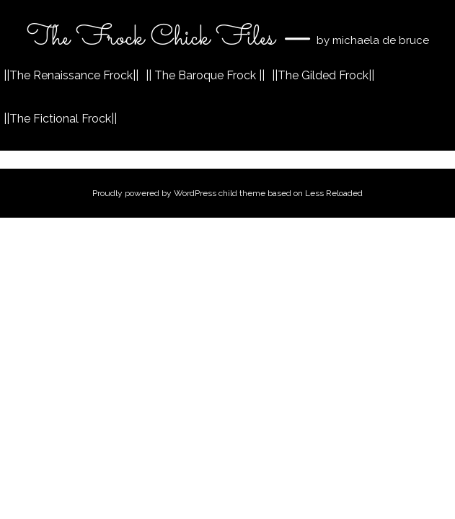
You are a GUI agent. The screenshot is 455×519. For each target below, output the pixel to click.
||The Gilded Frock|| (323, 75)
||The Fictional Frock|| (60, 118)
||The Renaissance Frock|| (71, 75)
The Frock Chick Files (154, 38)
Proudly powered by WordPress (154, 193)
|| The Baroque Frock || (205, 75)
